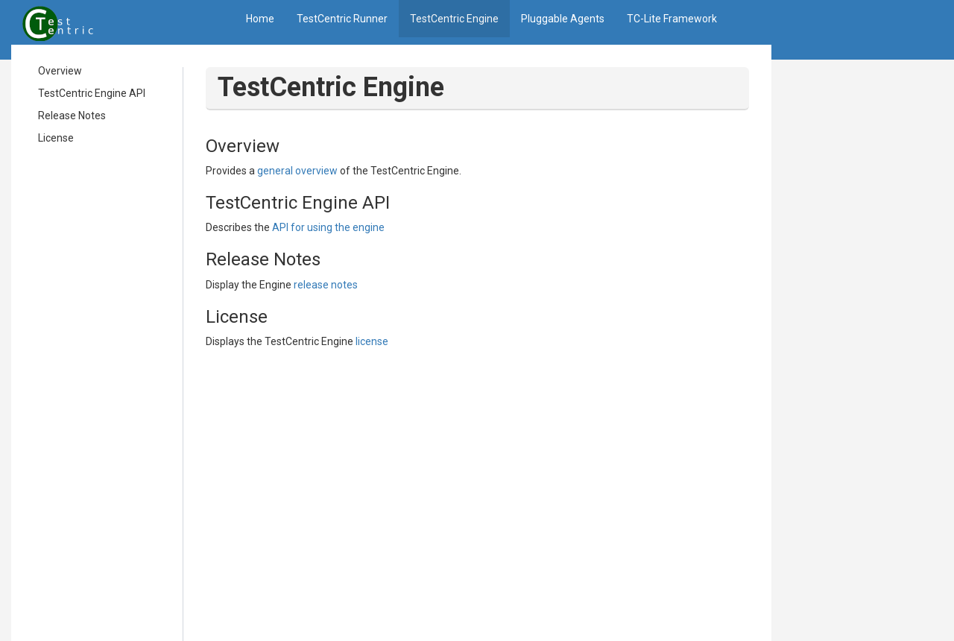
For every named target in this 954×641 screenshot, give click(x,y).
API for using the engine (328, 227)
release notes (326, 285)
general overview (297, 171)
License (56, 138)
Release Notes (72, 115)
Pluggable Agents (562, 19)
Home (260, 19)
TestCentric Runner (342, 19)
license (372, 341)
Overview (60, 71)
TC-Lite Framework (672, 19)
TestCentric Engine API (91, 93)
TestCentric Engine (454, 19)
